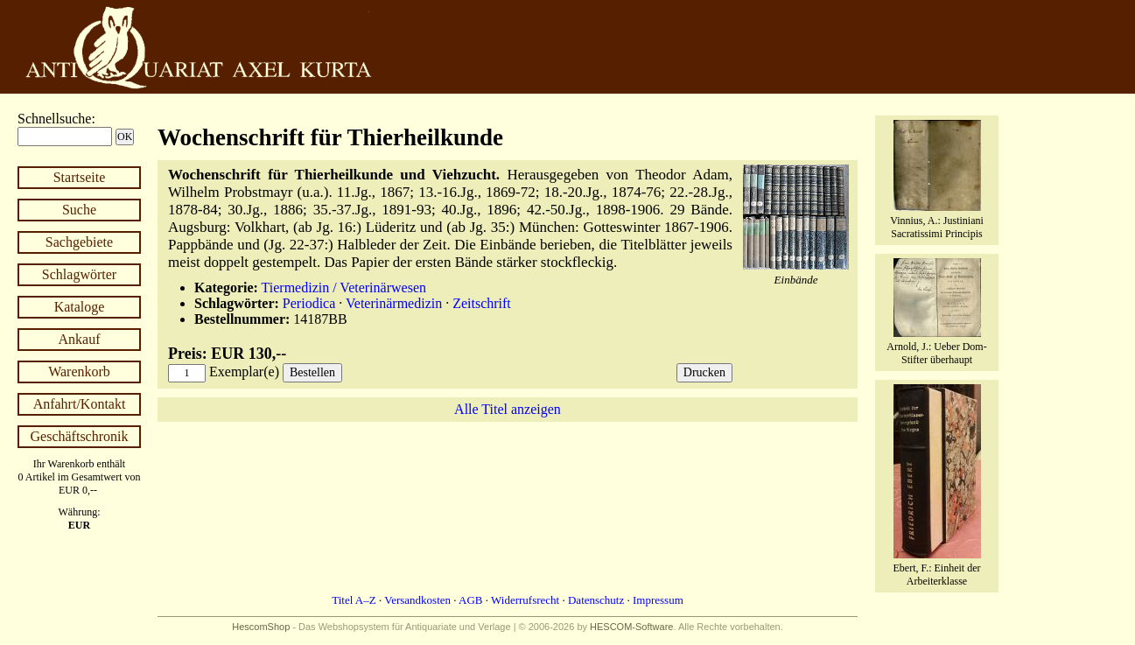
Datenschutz (596, 599)
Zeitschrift (481, 303)
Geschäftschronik (80, 436)
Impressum (658, 599)
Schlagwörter (79, 274)
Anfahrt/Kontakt (79, 403)
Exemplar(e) (244, 371)
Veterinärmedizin (394, 303)
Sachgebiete (79, 242)
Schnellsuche (54, 118)
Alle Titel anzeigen (507, 409)
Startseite (79, 177)
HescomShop (261, 626)
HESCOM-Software (631, 626)
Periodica (309, 303)
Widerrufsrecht (525, 599)
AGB (470, 599)
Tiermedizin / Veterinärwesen (344, 287)
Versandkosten (417, 599)
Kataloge (79, 306)
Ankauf (80, 339)
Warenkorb (79, 371)
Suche (79, 209)
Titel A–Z (353, 599)
